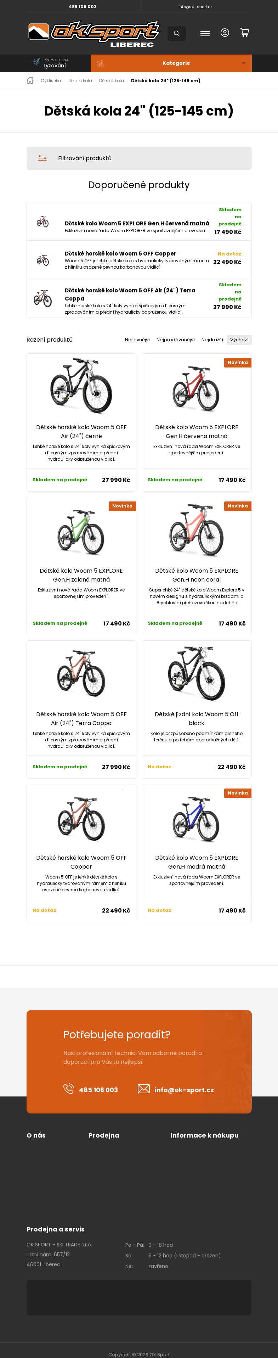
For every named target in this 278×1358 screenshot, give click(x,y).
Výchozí (238, 330)
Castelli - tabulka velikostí (202, 1162)
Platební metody (109, 1152)
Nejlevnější (127, 330)
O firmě (36, 1141)
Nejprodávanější (168, 330)
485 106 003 (83, 7)
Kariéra (35, 1162)
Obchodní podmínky (114, 1141)
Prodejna (104, 1126)
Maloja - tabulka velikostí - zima (210, 1182)
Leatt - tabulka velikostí (200, 1193)
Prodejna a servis (56, 1220)
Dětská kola (111, 80)
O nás (36, 1126)
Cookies (36, 1152)
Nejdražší (208, 330)
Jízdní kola (80, 80)
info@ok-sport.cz (195, 7)
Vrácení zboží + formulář (201, 1141)
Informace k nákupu (205, 1126)
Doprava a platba (110, 1162)
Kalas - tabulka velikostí (200, 1152)
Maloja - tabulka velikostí (201, 1172)
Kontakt (36, 1172)
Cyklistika (51, 80)
